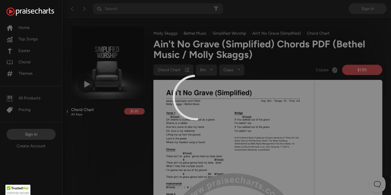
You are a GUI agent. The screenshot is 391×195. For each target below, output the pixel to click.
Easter (18, 50)
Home (18, 27)
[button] (17, 190)
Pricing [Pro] (19, 109)
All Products (23, 98)
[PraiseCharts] (37, 12)
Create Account (31, 146)
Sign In (31, 134)
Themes (20, 73)
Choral (18, 62)
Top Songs (22, 39)
